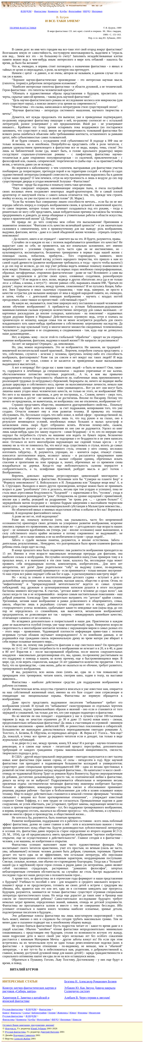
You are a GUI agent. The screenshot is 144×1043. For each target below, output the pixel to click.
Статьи (26, 1012)
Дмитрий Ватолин (49, 1031)
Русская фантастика (12, 1009)
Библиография (39, 1012)
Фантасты (16, 1012)
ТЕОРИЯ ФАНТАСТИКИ (23, 27)
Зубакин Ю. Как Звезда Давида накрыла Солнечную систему (89, 989)
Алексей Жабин (22, 1038)
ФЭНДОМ (26, 11)
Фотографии (74, 11)
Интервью (97, 11)
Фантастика (40, 11)
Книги (5, 1012)
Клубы (63, 11)
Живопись (62, 1012)
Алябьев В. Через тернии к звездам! (87, 997)
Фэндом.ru (10, 1028)
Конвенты (53, 11)
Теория (52, 1012)
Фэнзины (82, 1012)
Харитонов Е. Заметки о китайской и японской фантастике (25, 999)
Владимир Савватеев (24, 1035)
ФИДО (86, 11)
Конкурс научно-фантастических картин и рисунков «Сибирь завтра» (29, 989)
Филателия (94, 1012)
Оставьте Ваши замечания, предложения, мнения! (28, 1025)
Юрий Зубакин (38, 1028)
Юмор (73, 1012)
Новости (77, 1019)
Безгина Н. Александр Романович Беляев (90, 981)
